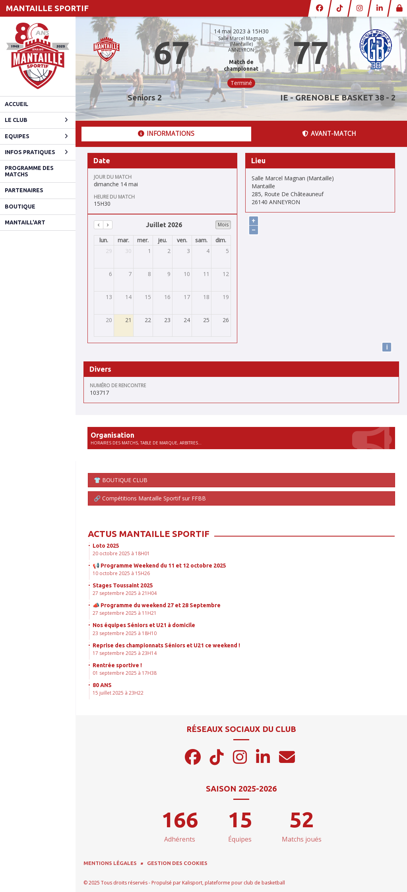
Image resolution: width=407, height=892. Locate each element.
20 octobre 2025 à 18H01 (121, 553)
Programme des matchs (29, 171)
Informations (166, 133)
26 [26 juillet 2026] (226, 320)
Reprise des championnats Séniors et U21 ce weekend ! (166, 645)
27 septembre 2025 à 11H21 (125, 613)
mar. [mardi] (123, 240)
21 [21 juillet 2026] (128, 320)
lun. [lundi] (103, 240)
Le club (36, 120)
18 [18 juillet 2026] (206, 297)
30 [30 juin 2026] (128, 251)
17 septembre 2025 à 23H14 (125, 653)
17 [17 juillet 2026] (187, 297)
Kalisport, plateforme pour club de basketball (233, 882)
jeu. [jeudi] (162, 240)
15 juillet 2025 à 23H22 (118, 692)
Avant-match (329, 133)
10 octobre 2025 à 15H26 (121, 573)
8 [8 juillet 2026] (149, 274)
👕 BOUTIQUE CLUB (120, 480)
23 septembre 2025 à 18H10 (125, 633)
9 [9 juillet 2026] (169, 274)
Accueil (16, 104)
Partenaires (24, 190)
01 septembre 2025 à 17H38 (125, 673)
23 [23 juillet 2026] (167, 320)
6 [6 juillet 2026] (110, 274)
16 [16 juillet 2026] (167, 297)
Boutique (20, 206)
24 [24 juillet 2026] (187, 320)
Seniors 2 (145, 97)
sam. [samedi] (201, 240)
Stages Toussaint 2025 (123, 585)
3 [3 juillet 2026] (188, 251)
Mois (223, 224)
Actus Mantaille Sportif (148, 534)
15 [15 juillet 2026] (148, 297)
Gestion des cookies (177, 863)
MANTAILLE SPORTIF (47, 8)
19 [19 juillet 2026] (226, 297)
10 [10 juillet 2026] (187, 274)
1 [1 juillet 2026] (149, 251)
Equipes (36, 136)
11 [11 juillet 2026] (206, 274)
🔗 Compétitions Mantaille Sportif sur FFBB (150, 498)
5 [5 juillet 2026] (227, 251)
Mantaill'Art (25, 222)
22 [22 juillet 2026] (148, 320)
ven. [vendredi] (182, 240)
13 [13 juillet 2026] (109, 297)
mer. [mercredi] (143, 240)
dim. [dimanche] (220, 240)
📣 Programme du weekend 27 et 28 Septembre (157, 605)
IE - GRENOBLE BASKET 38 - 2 (337, 97)
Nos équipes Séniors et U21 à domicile (144, 625)
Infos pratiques (36, 152)
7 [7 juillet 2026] (130, 274)
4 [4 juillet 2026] (207, 251)
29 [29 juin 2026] (109, 251)
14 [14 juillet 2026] (128, 297)
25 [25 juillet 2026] (206, 320)
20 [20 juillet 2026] (109, 320)
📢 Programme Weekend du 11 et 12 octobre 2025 (159, 565)
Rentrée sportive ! (117, 665)
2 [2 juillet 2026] (169, 251)
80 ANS (102, 685)
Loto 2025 (106, 546)
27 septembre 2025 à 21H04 (125, 593)
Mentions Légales (110, 863)
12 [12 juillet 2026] (226, 274)
